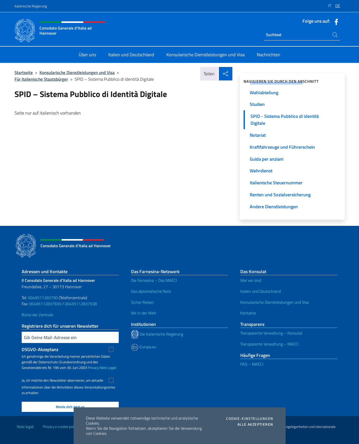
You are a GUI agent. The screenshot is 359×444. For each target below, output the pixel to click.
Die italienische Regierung (157, 334)
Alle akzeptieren (255, 424)
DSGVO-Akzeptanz (40, 349)
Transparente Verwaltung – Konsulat (271, 333)
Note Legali (108, 367)
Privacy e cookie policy (60, 426)
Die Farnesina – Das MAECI (154, 280)
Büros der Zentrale (37, 315)
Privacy (93, 367)
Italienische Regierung (31, 6)
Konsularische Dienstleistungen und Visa (77, 72)
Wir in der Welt (143, 313)
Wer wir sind (250, 280)
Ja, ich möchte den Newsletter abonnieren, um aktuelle (62, 380)
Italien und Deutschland (260, 291)
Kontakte (248, 313)
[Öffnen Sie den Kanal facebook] (335, 21)
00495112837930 (45, 304)
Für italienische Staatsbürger (41, 79)
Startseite (24, 72)
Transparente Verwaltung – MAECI (269, 344)
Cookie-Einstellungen (249, 418)
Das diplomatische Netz (151, 291)
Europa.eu (143, 347)
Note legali (25, 426)
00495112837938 (81, 304)
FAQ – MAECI (251, 364)
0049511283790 (43, 298)
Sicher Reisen (142, 302)
